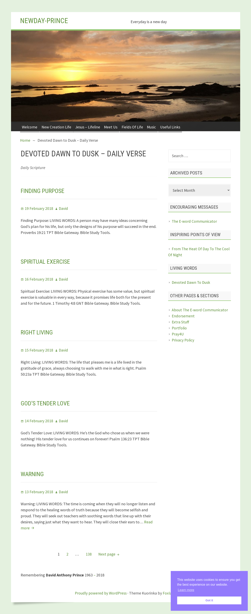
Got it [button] (209, 600)
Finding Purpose (44, 190)
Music (161, 126)
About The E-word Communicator (200, 310)
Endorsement (183, 316)
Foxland (170, 592)
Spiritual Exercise (47, 261)
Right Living (38, 332)
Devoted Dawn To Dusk (191, 283)
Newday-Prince (45, 20)
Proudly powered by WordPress (100, 592)
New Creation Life (59, 126)
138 (89, 553)
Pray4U (178, 334)
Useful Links (182, 126)
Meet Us (117, 126)
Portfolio (179, 328)
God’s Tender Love (46, 403)
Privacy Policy (183, 340)
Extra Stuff (180, 322)
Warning (33, 474)
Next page (107, 553)
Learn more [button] (186, 590)
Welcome (30, 126)
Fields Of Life (140, 126)
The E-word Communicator (194, 221)
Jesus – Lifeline (92, 126)
